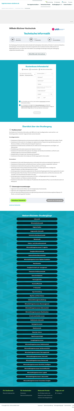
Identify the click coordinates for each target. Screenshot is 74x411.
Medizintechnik (37, 328)
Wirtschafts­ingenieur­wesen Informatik (37, 356)
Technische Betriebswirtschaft (37, 235)
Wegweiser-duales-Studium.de (45, 395)
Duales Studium (67, 4)
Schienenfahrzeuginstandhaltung (37, 300)
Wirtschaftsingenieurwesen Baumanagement (37, 304)
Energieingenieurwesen (37, 340)
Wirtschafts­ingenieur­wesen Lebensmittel (37, 376)
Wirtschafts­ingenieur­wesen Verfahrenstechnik (37, 348)
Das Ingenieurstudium (32, 4)
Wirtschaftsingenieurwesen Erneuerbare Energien (37, 380)
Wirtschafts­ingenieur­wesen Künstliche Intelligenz (37, 364)
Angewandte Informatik (37, 231)
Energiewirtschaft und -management (37, 267)
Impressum (40, 405)
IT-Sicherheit (37, 287)
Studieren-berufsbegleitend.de (45, 397)
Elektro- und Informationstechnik (37, 243)
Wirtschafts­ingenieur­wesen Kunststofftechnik (37, 368)
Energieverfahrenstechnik (37, 251)
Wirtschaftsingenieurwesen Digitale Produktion (37, 259)
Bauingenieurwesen (37, 324)
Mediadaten (23, 393)
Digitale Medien (37, 227)
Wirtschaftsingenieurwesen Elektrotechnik (37, 308)
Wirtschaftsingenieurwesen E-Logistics (37, 247)
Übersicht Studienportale (9, 393)
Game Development (37, 275)
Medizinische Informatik (37, 320)
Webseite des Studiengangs (54, 200)
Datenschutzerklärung (48, 405)
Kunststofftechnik (37, 283)
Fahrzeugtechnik (37, 279)
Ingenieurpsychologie (37, 336)
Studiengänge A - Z (56, 4)
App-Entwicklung (37, 292)
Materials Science (37, 332)
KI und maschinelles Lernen (37, 316)
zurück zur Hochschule (14, 205)
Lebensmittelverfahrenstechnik (37, 255)
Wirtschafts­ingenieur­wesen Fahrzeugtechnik (37, 352)
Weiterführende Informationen (37, 54)
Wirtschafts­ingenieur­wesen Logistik (37, 372)
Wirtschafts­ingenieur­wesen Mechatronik (37, 360)
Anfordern (37, 112)
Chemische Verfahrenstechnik (37, 271)
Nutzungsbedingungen (40, 105)
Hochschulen (42, 101)
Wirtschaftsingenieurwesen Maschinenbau (37, 312)
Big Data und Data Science (37, 296)
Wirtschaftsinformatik (37, 223)
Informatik (37, 219)
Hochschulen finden (45, 4)
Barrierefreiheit (68, 405)
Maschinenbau (37, 263)
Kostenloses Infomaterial (18, 200)
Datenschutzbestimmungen (27, 106)
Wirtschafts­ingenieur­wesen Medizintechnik (37, 344)
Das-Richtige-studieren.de (44, 393)
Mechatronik (37, 239)
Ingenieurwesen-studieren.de (7, 8)
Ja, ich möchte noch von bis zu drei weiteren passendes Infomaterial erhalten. (35, 102)
